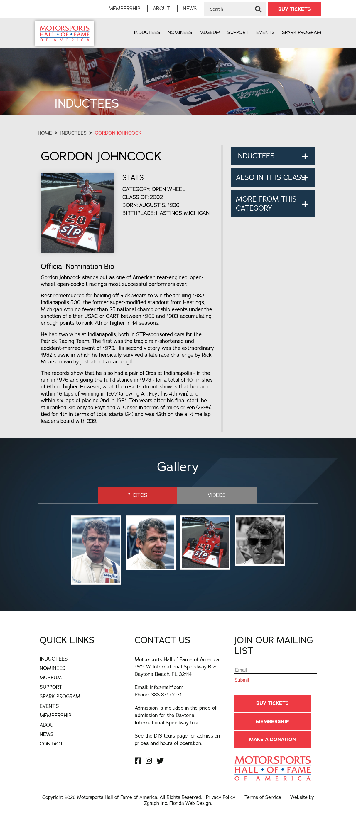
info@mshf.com (166, 687)
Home (45, 133)
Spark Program (301, 32)
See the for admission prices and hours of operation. (177, 739)
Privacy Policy (220, 797)
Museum (210, 32)
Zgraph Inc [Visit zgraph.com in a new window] (155, 803)
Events (265, 32)
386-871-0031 (166, 694)
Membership (124, 8)
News (190, 8)
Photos (143, 495)
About (161, 8)
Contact (51, 743)
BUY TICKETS (294, 9)
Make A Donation (272, 739)
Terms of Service (262, 797)
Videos (211, 495)
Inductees (147, 32)
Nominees (180, 32)
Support (238, 32)
